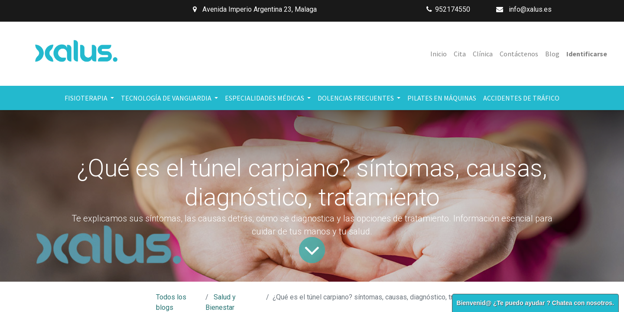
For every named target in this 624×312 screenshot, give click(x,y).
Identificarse (586, 53)
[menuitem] (438, 53)
